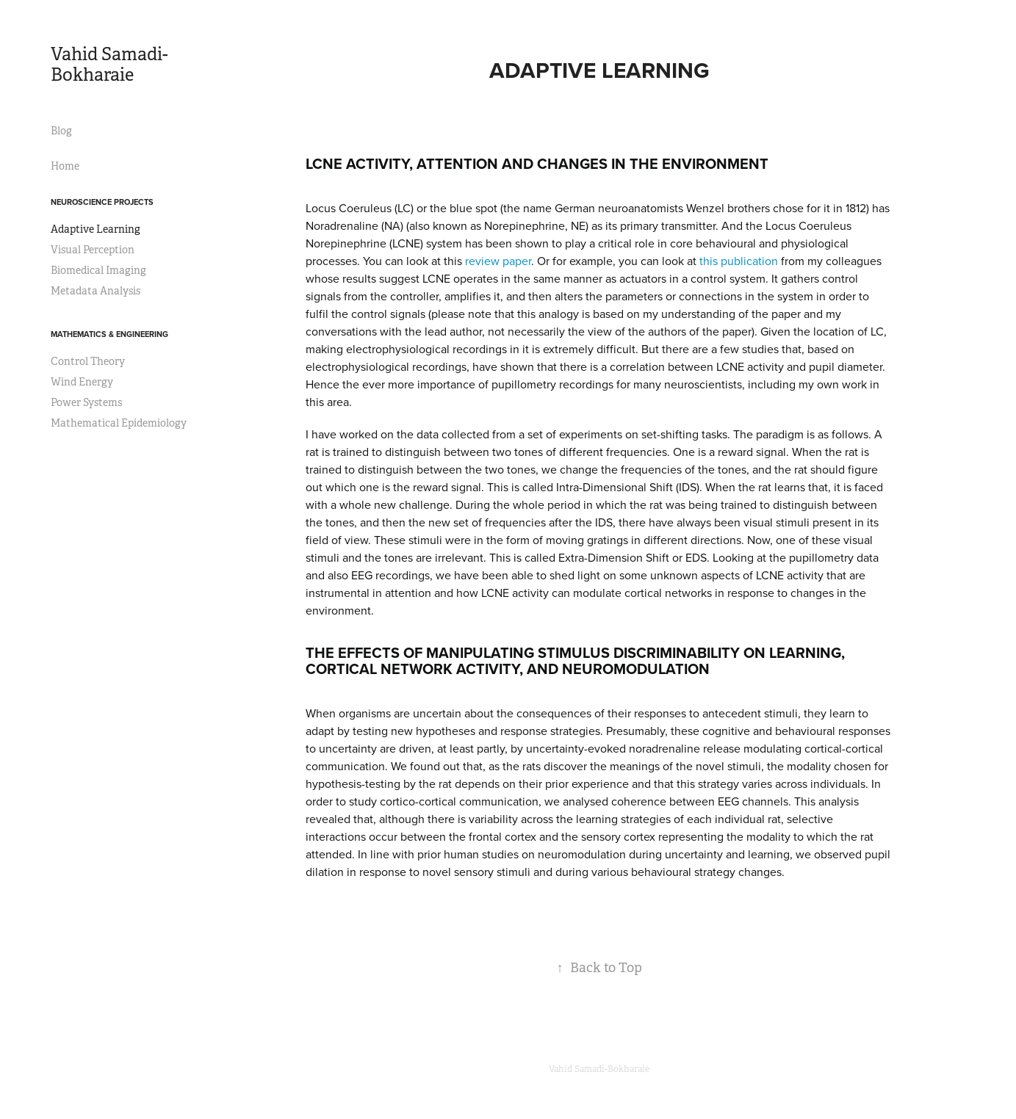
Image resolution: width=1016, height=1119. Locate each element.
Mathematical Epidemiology (119, 423)
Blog (61, 130)
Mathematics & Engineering (109, 334)
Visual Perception (92, 249)
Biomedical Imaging (98, 270)
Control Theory (88, 361)
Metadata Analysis (95, 290)
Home (65, 166)
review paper (498, 261)
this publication (738, 261)
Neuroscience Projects (102, 202)
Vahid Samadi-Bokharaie (109, 64)
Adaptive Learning (95, 229)
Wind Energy (82, 381)
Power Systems (86, 402)
